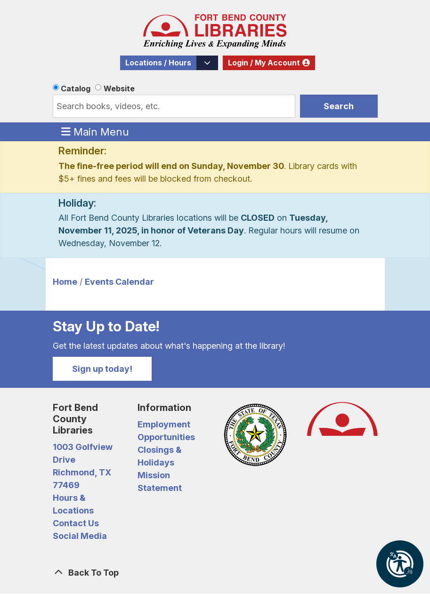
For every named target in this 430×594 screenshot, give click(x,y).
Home (65, 282)
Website (119, 88)
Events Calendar (119, 282)
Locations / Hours (158, 62)
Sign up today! (102, 369)
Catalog (75, 88)
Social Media (80, 536)
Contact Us (76, 523)
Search (339, 106)
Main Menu (95, 131)
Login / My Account (264, 62)
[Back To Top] (215, 572)
